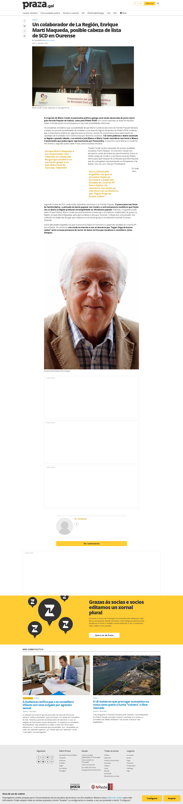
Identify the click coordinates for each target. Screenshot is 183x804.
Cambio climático (30, 13)
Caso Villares (28, 698)
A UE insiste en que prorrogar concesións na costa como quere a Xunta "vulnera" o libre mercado (121, 704)
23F (82, 13)
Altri (115, 13)
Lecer (106, 768)
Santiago (130, 768)
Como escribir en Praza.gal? (88, 761)
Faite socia (150, 3)
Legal (61, 766)
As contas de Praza (89, 767)
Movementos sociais (111, 776)
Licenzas (62, 760)
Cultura (107, 766)
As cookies (63, 768)
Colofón (62, 763)
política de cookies (114, 797)
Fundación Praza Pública (68, 755)
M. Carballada (37, 40)
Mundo (106, 771)
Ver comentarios (91, 543)
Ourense (130, 763)
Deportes (107, 758)
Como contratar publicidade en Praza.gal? (91, 756)
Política (34, 20)
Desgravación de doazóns (91, 770)
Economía (107, 773)
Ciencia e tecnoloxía (111, 760)
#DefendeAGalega (95, 13)
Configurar (152, 798)
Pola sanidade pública (50, 13)
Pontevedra (131, 766)
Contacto (62, 758)
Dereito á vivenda (71, 13)
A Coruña (130, 755)
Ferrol (129, 758)
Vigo (128, 771)
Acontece (107, 763)
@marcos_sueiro (49, 40)
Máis (124, 13)
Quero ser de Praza (104, 635)
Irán (108, 13)
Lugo (128, 760)
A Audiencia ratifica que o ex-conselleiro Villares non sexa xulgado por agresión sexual (48, 705)
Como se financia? (88, 765)
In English (62, 771)
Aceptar (172, 798)
